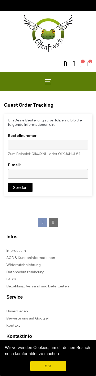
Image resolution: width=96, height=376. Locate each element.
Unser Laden (17, 311)
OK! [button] (48, 366)
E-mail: (14, 165)
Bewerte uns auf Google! (27, 318)
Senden (20, 187)
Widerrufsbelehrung (23, 264)
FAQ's (11, 279)
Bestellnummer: (23, 135)
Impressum (16, 250)
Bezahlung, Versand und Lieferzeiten (37, 286)
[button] (62, 354)
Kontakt (13, 325)
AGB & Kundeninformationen (30, 257)
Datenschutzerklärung (25, 272)
